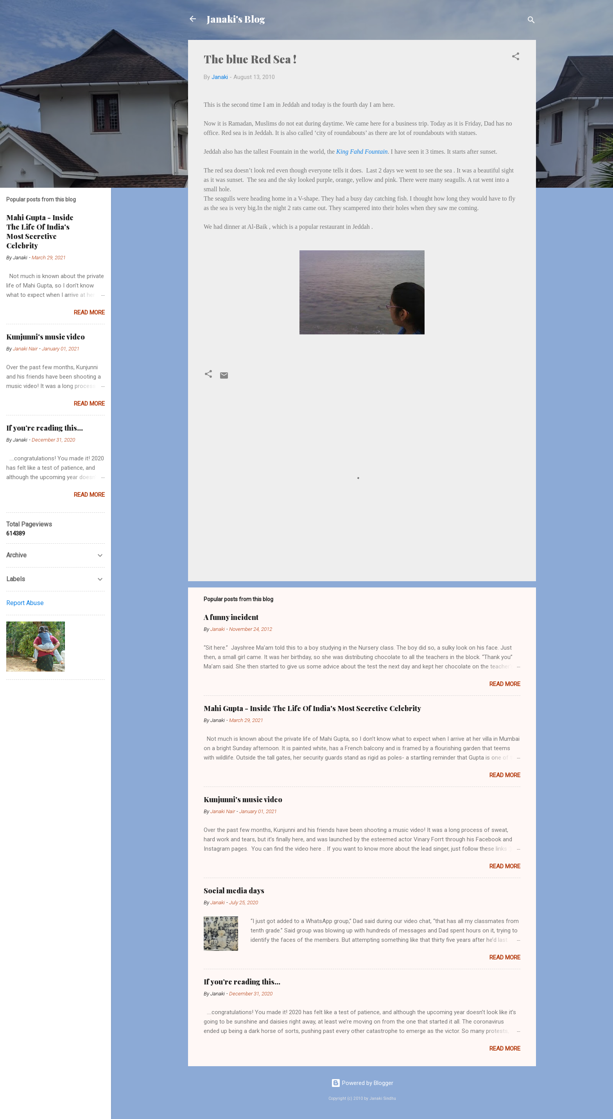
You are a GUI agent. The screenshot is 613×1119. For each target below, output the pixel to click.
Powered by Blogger (362, 1083)
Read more (504, 684)
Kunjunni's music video (243, 799)
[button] (515, 58)
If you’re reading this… (242, 981)
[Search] (531, 21)
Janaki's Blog (236, 19)
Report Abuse (25, 603)
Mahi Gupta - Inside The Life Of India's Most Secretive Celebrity (312, 708)
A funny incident (231, 617)
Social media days (234, 890)
